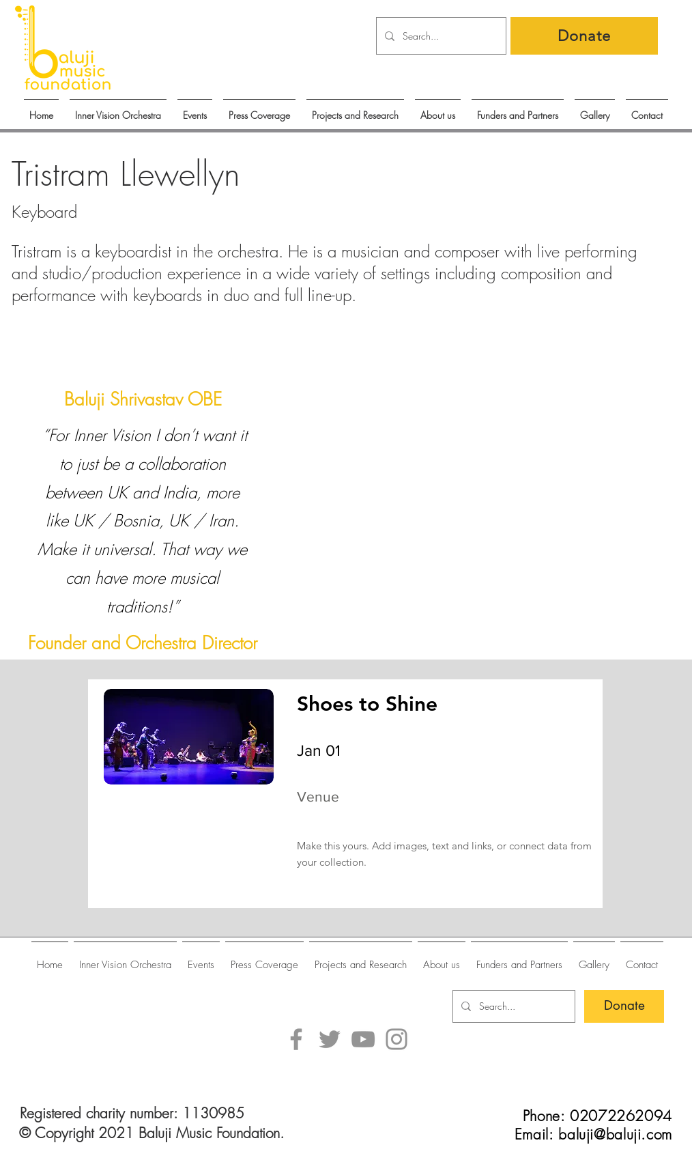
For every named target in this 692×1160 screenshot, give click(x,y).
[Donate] (584, 36)
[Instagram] (396, 1039)
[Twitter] (329, 1039)
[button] (195, 109)
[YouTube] (363, 1039)
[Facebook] (296, 1039)
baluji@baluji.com (615, 1134)
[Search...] (440, 36)
